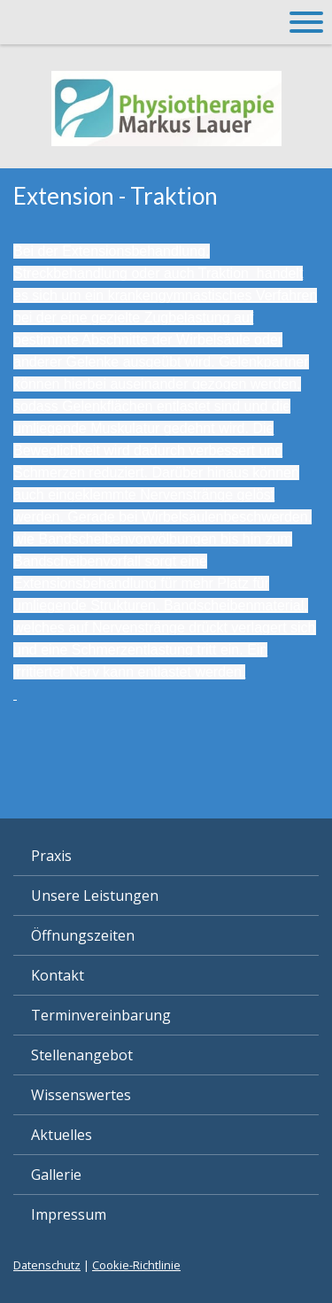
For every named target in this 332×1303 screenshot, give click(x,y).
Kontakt (57, 975)
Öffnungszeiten (83, 935)
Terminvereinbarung (101, 1015)
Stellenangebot (82, 1055)
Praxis (51, 855)
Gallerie (56, 1174)
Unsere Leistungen (94, 895)
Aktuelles (61, 1134)
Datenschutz (47, 1265)
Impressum (68, 1214)
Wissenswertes (81, 1095)
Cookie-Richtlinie (136, 1265)
